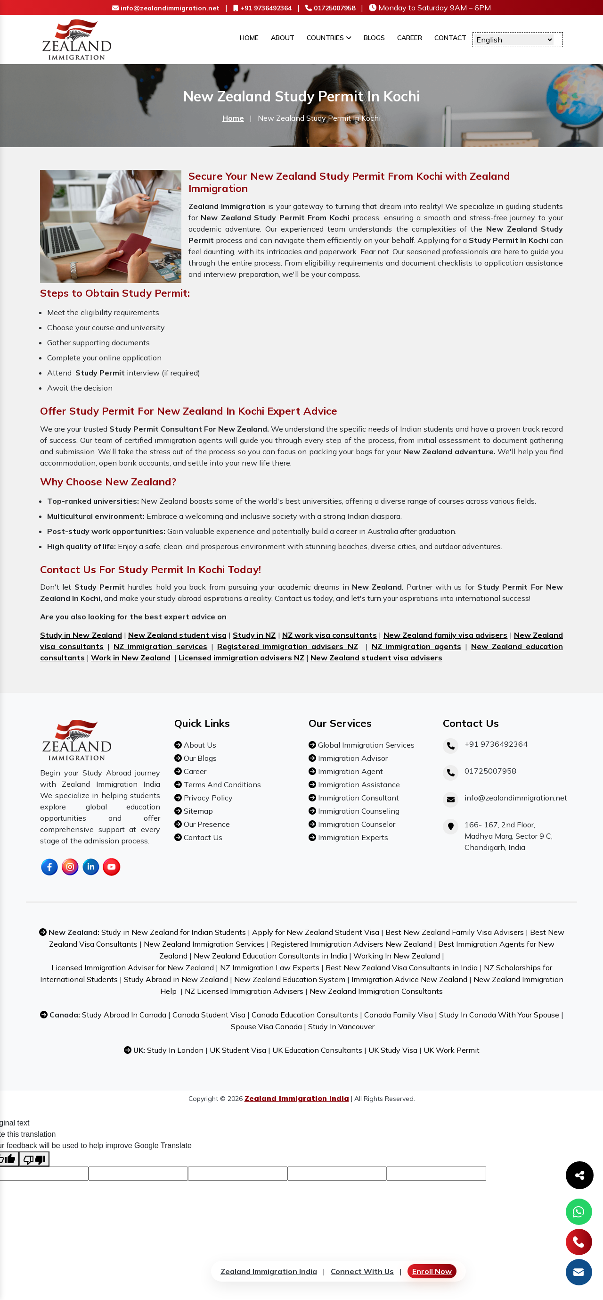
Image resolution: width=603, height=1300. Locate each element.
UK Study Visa (392, 1050)
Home (249, 37)
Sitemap (197, 811)
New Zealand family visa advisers (445, 635)
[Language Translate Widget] (514, 39)
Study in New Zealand (81, 635)
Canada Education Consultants (305, 1014)
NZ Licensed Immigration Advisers (244, 991)
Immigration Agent (349, 771)
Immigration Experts (352, 837)
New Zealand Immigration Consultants (376, 991)
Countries (329, 37)
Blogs (374, 37)
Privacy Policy (207, 797)
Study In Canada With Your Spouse (499, 1014)
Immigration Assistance (358, 784)
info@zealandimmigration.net (166, 8)
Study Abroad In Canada (124, 1014)
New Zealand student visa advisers (376, 657)
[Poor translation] (34, 1159)
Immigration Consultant (357, 797)
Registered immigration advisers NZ (287, 646)
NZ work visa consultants (329, 635)
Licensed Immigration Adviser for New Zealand (132, 967)
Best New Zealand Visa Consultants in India (402, 967)
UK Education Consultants (317, 1050)
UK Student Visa (238, 1050)
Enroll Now (432, 1271)
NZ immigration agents (416, 646)
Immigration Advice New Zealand (409, 979)
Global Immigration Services (365, 745)
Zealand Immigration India (268, 1271)
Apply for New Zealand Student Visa (315, 932)
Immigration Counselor (355, 824)
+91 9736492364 (262, 8)
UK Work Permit (452, 1050)
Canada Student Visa (208, 1014)
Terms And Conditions (221, 784)
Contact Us (202, 837)
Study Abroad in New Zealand (176, 979)
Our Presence (206, 824)
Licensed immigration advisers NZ (241, 657)
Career (409, 37)
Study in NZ (254, 635)
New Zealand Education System (289, 979)
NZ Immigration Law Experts (269, 967)
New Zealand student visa (177, 635)
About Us (199, 745)
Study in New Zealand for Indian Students (173, 932)
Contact (450, 37)
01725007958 (330, 8)
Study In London (175, 1050)
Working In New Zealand (396, 955)
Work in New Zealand (131, 657)
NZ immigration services (160, 646)
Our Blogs (199, 758)
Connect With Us (362, 1271)
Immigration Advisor (352, 758)
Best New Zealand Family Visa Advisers (454, 932)
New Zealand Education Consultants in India (270, 955)
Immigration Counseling (357, 811)
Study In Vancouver (341, 1026)
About (282, 37)
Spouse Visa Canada (266, 1026)
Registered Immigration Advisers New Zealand (351, 944)
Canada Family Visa (398, 1014)
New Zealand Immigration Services (204, 944)
